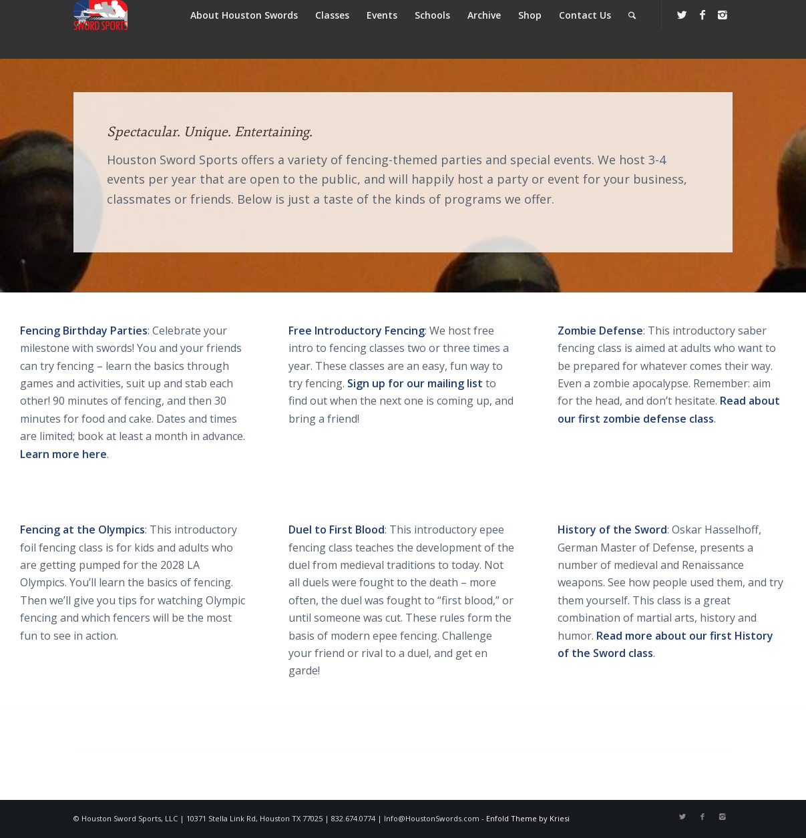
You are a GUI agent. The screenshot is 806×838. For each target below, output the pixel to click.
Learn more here (63, 454)
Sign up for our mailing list (415, 383)
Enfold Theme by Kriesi (528, 818)
